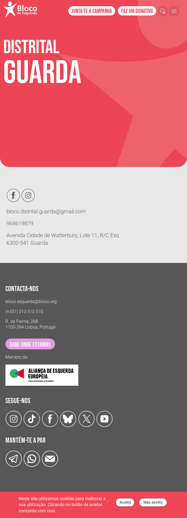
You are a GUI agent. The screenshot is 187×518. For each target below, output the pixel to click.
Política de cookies (75, 511)
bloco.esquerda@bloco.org (31, 301)
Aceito (125, 503)
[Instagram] (13, 418)
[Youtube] (104, 418)
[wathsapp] (32, 458)
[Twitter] (68, 418)
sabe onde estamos (30, 345)
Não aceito (153, 503)
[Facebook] (50, 418)
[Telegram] (13, 458)
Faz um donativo (137, 11)
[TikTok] (32, 418)
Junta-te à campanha (92, 11)
